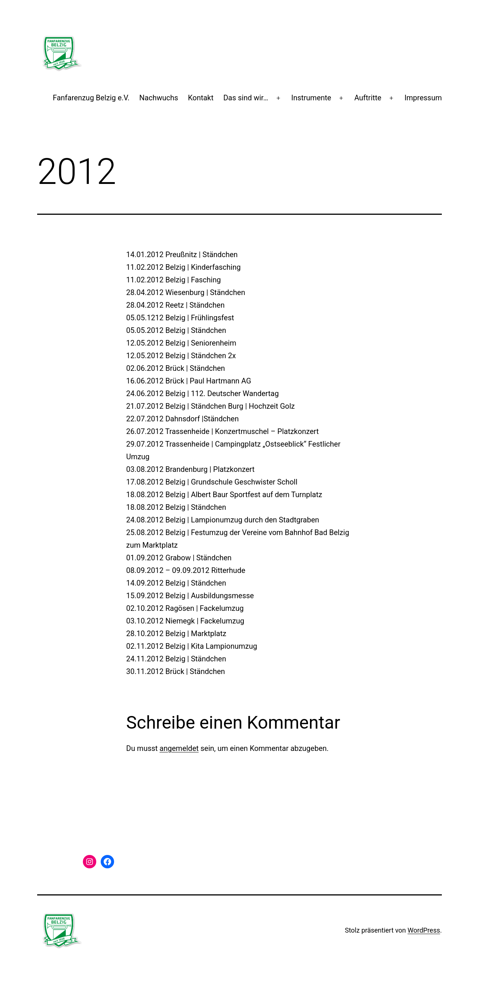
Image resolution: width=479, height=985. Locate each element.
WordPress (424, 930)
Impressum (423, 97)
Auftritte (367, 97)
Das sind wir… (245, 97)
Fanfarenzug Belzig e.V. (91, 97)
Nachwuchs (158, 97)
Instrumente (311, 97)
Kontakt (201, 97)
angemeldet (178, 748)
